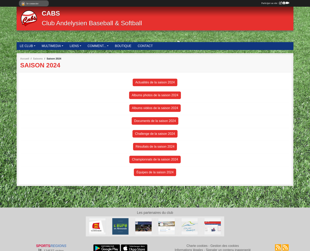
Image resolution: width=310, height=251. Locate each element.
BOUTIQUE (123, 46)
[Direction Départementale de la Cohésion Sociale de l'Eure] (166, 226)
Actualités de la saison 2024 (155, 82)
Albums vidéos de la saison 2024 (155, 108)
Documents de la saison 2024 (155, 121)
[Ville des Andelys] (189, 226)
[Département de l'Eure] (120, 226)
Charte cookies (197, 245)
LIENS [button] (74, 46)
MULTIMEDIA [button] (51, 46)
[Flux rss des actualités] (278, 247)
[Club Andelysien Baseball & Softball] (212, 226)
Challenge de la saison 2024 (155, 133)
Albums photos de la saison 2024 (155, 95)
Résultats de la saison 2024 (155, 146)
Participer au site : (275, 3)
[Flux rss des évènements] (285, 247)
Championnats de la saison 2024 (155, 159)
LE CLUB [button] (26, 46)
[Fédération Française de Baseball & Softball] (143, 226)
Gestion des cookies (224, 245)
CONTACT (145, 46)
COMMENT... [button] (97, 46)
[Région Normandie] (97, 226)
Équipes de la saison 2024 (155, 172)
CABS (51, 13)
